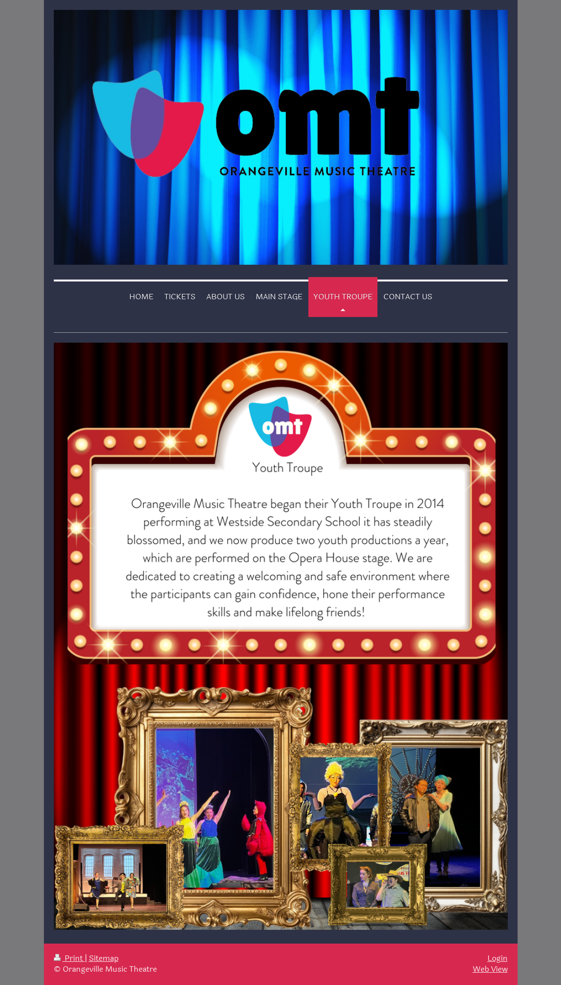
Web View (490, 969)
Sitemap (103, 958)
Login (497, 958)
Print (69, 958)
